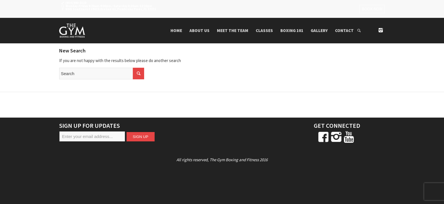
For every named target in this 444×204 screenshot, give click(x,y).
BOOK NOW (372, 9)
